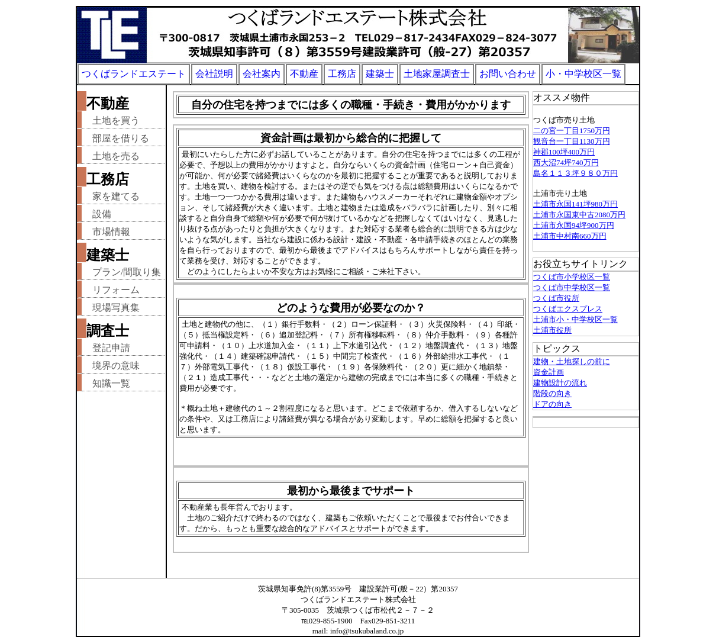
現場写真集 (116, 308)
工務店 (342, 74)
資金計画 (548, 372)
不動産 (304, 74)
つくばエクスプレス (567, 308)
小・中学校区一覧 (583, 74)
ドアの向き (552, 404)
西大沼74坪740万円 (566, 162)
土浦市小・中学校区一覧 (575, 319)
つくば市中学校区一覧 (571, 287)
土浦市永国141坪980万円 (575, 204)
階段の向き (552, 393)
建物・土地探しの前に (571, 361)
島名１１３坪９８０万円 (575, 173)
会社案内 (261, 74)
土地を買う (116, 120)
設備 (101, 214)
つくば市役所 (556, 298)
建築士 (380, 74)
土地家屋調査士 (437, 74)
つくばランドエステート (134, 74)
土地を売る (116, 156)
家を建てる (116, 196)
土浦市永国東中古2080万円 (579, 214)
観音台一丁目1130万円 (571, 141)
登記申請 (111, 348)
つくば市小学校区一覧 (571, 276)
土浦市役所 (552, 330)
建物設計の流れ (560, 382)
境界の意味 (116, 366)
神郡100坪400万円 (564, 151)
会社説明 (214, 74)
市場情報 (111, 232)
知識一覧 (111, 383)
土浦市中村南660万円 (570, 235)
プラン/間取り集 (126, 272)
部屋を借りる (120, 138)
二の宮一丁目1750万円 (571, 130)
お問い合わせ (507, 74)
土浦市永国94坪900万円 (573, 225)
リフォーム (116, 290)
